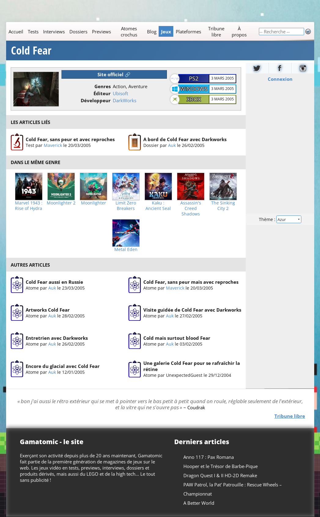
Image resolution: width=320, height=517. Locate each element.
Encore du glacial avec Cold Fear (62, 366)
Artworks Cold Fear (47, 310)
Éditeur (102, 93)
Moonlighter (93, 203)
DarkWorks (124, 100)
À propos (238, 31)
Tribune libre (216, 31)
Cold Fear (31, 50)
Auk (171, 145)
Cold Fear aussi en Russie (54, 282)
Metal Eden (126, 249)
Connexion (279, 79)
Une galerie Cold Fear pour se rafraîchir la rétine (191, 366)
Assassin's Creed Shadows (190, 208)
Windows (194, 88)
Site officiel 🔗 (114, 74)
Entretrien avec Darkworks (56, 338)
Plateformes (188, 31)
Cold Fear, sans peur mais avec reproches (190, 282)
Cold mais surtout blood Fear (176, 338)
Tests (33, 31)
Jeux (166, 31)
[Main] (132, 31)
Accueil (15, 31)
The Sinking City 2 (223, 205)
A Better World (198, 503)
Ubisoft (120, 93)
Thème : (280, 219)
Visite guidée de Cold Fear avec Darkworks (192, 310)
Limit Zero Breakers (126, 205)
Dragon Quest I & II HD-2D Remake (220, 475)
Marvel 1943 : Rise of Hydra (28, 205)
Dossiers (78, 31)
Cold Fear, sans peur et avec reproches (69, 139)
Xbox (194, 99)
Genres (102, 86)
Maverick (52, 145)
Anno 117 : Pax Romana (208, 457)
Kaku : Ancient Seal (158, 205)
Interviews (53, 31)
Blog (151, 31)
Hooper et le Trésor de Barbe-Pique (220, 466)
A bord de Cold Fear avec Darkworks (184, 139)
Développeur (96, 100)
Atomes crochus (128, 31)
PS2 (193, 78)
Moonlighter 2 (61, 203)
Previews (101, 31)
